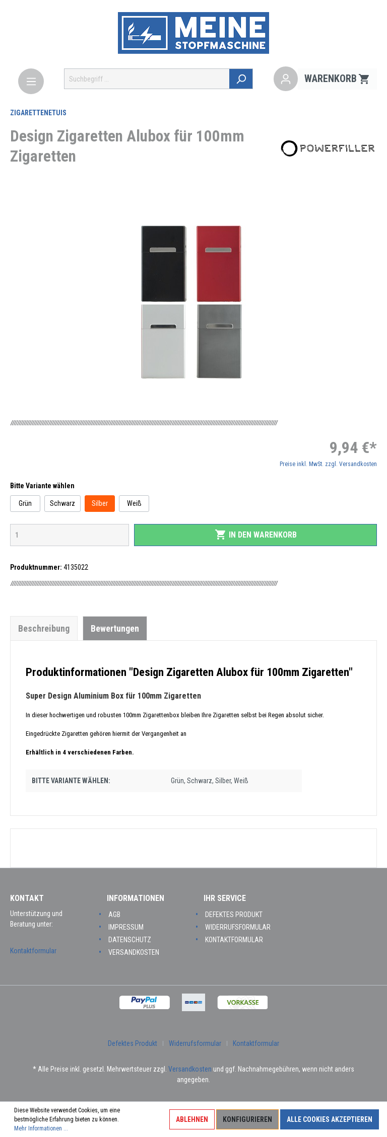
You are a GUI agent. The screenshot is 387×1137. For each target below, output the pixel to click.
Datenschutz (129, 940)
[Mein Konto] (286, 79)
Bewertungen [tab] (115, 628)
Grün (25, 503)
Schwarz (62, 503)
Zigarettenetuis (38, 113)
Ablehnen (192, 1119)
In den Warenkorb (256, 534)
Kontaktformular (33, 951)
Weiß (134, 503)
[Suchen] (241, 78)
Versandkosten (133, 952)
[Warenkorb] (337, 79)
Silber (100, 503)
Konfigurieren (247, 1119)
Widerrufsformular (238, 927)
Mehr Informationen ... (41, 1128)
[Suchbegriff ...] (147, 78)
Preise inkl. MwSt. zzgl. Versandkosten (328, 464)
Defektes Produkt (234, 915)
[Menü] (31, 81)
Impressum (126, 927)
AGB (114, 915)
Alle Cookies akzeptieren (329, 1119)
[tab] (44, 628)
